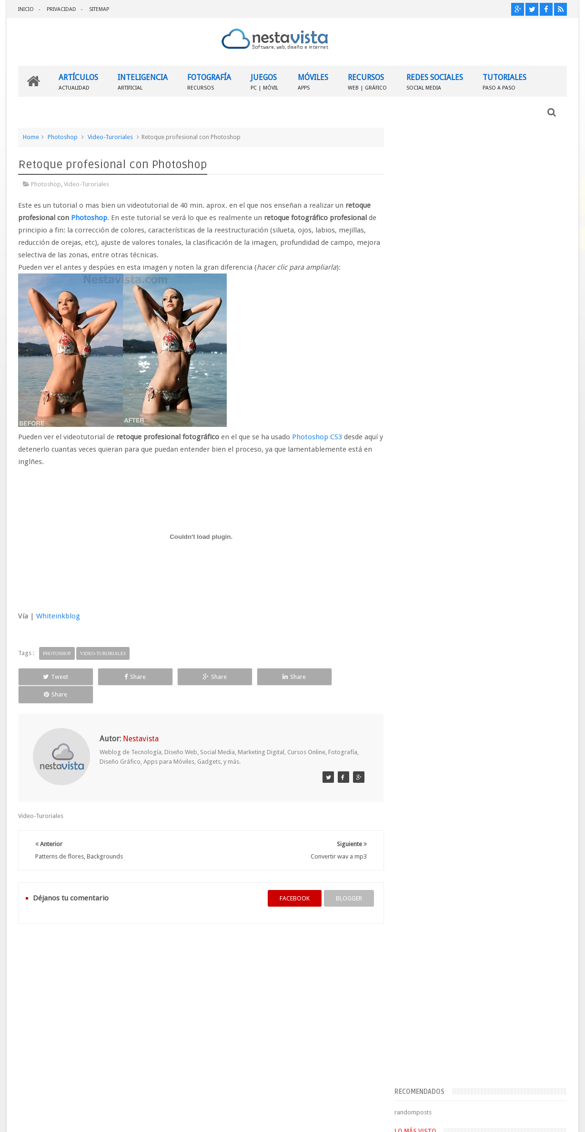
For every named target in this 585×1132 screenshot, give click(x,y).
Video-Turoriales (110, 137)
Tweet (52, 676)
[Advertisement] (484, 201)
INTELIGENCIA (143, 81)
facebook (291, 880)
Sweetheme (551, 1117)
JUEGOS (264, 81)
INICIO (26, 9)
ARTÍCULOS (78, 81)
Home (31, 137)
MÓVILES (313, 81)
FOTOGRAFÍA (209, 81)
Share (125, 676)
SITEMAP (99, 9)
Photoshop (63, 137)
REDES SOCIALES (434, 81)
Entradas (423, 727)
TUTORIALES (504, 81)
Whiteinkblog (58, 616)
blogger (345, 880)
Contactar (543, 947)
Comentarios (429, 743)
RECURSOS (367, 81)
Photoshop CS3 (317, 437)
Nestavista (125, 1117)
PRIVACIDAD (61, 9)
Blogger (485, 1117)
